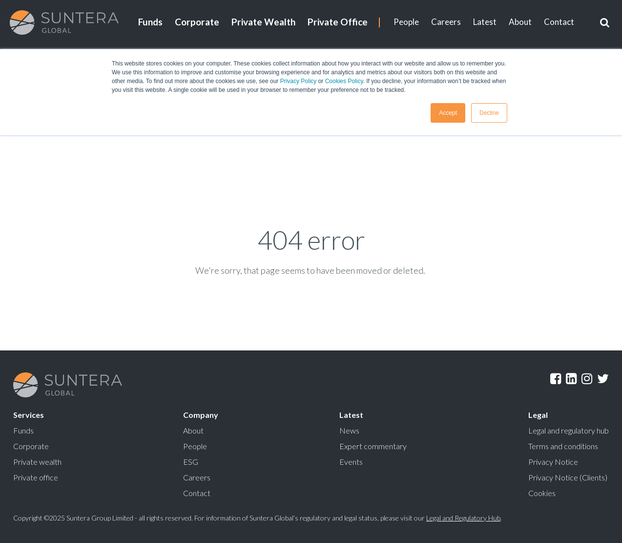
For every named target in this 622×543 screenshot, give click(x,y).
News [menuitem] (349, 430)
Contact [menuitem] (559, 22)
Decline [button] (489, 112)
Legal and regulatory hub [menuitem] (568, 430)
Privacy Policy (298, 81)
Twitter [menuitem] (603, 378)
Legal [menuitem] (538, 414)
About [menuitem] (520, 22)
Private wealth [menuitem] (37, 461)
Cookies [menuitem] (542, 493)
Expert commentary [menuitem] (373, 446)
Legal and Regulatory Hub (463, 518)
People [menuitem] (406, 22)
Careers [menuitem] (446, 22)
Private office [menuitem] (35, 477)
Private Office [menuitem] (338, 21)
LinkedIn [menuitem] (571, 378)
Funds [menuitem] (150, 21)
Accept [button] (448, 112)
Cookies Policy (344, 81)
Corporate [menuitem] (197, 21)
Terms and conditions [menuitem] (563, 446)
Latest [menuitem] (485, 22)
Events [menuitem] (351, 461)
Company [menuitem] (200, 414)
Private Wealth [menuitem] (263, 21)
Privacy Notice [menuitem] (553, 461)
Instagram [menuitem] (586, 378)
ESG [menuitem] (190, 461)
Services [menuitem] (28, 414)
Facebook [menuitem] (555, 378)
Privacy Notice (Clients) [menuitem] (567, 477)
